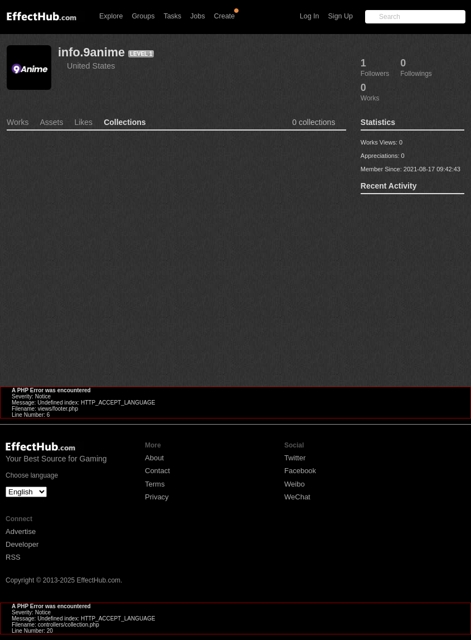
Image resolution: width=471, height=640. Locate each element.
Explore (111, 16)
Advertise (21, 531)
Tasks (172, 16)
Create (224, 16)
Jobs (197, 16)
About (154, 458)
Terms (154, 484)
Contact (157, 470)
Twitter (294, 458)
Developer (22, 544)
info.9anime (91, 52)
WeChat (297, 497)
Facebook (300, 470)
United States (91, 65)
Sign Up (340, 16)
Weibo (294, 484)
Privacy (157, 497)
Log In (309, 16)
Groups (143, 16)
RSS (13, 557)
